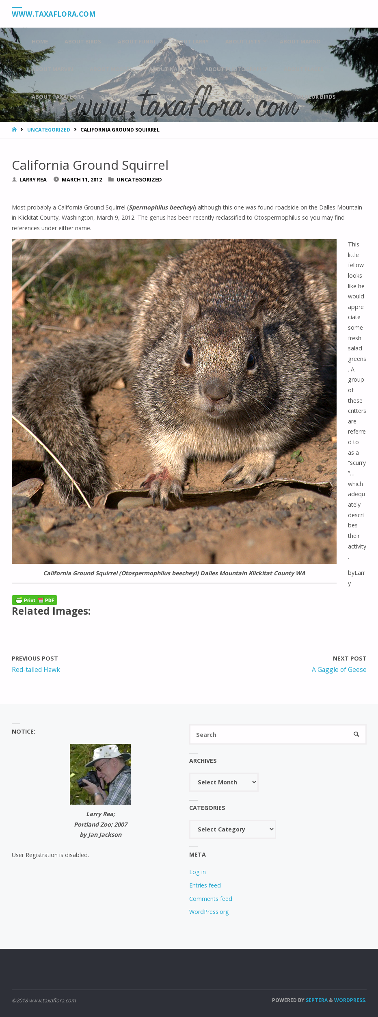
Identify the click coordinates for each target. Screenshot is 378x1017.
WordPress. (350, 1000)
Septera (316, 1000)
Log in (197, 872)
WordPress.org (209, 912)
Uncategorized (48, 129)
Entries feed (205, 885)
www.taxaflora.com (54, 14)
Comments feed (210, 899)
